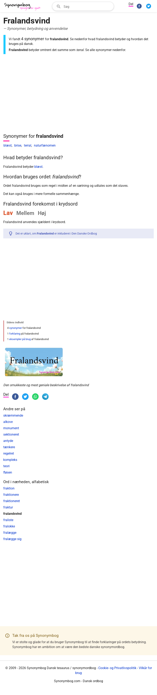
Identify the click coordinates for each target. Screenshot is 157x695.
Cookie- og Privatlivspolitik (117, 668)
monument (11, 428)
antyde (8, 441)
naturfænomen (45, 145)
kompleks (10, 460)
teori (6, 466)
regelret (8, 453)
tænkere (9, 447)
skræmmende (13, 415)
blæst (7, 145)
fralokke (9, 526)
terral (27, 145)
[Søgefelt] (87, 6)
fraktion (9, 488)
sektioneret (11, 434)
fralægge (9, 533)
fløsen (7, 472)
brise (17, 145)
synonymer (15, 327)
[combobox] (83, 6)
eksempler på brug (20, 339)
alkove (8, 422)
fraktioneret (11, 501)
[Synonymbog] (23, 6)
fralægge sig (12, 539)
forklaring (14, 333)
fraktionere (11, 495)
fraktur (8, 507)
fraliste (8, 520)
